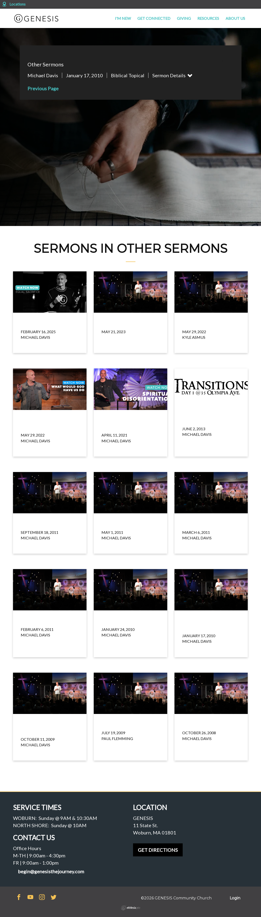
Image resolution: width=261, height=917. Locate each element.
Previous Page (43, 88)
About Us (235, 18)
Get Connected (153, 18)
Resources (208, 18)
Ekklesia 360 (130, 907)
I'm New (123, 18)
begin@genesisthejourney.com (51, 871)
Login (235, 898)
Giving (184, 18)
